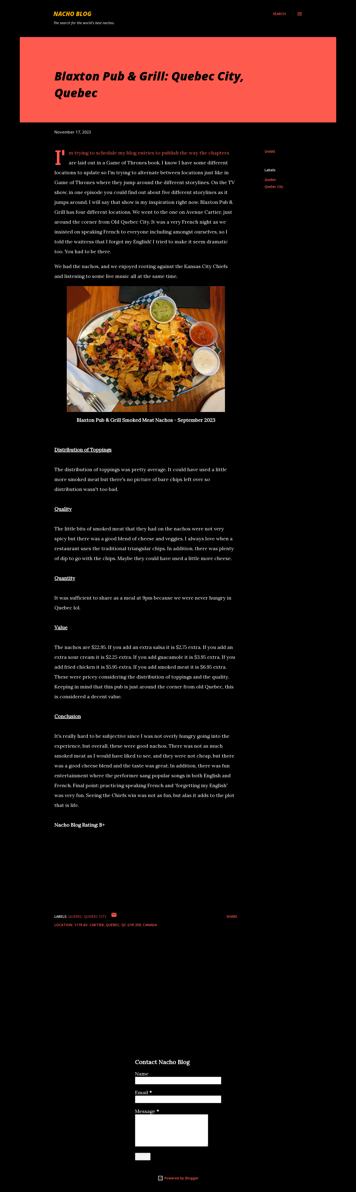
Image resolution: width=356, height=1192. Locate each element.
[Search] (279, 14)
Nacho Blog (72, 14)
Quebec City (274, 186)
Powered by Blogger (178, 1178)
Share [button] (270, 151)
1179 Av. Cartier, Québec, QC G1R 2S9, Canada (115, 924)
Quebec (270, 179)
